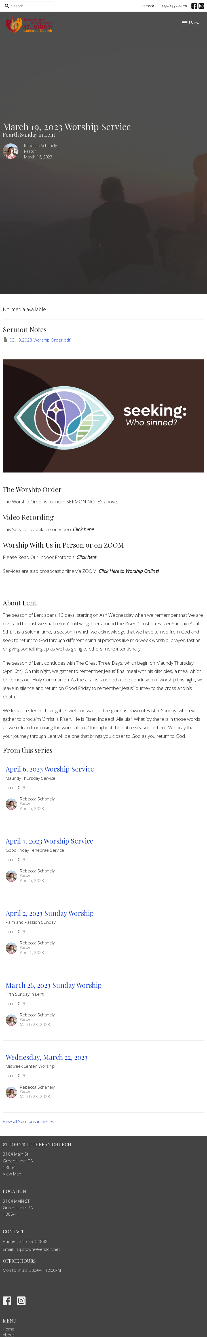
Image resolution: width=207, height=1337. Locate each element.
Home (8, 1329)
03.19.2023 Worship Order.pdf (36, 340)
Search (147, 5)
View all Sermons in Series (28, 1121)
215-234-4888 (174, 5)
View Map (12, 1174)
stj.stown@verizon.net (38, 1249)
